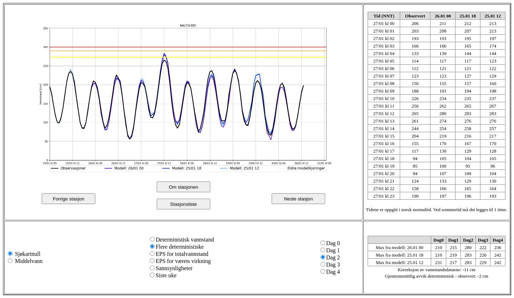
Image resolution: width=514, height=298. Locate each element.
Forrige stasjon (68, 199)
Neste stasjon (298, 199)
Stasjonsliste (183, 204)
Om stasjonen (183, 187)
